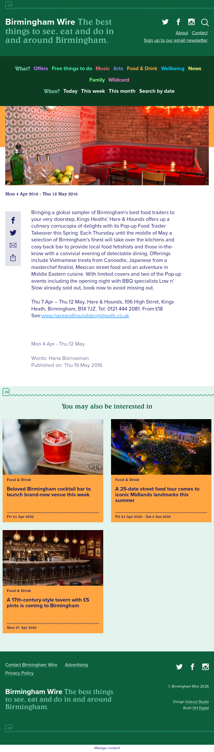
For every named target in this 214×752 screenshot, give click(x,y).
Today (70, 91)
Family (97, 80)
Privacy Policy (19, 673)
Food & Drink (142, 68)
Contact (199, 33)
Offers (41, 68)
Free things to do (72, 68)
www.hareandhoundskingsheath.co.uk (85, 316)
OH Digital (200, 708)
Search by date (157, 91)
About (182, 33)
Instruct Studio (197, 702)
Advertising (76, 665)
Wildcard (118, 80)
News (194, 68)
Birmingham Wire (40, 22)
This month (122, 91)
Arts (118, 68)
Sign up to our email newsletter (175, 40)
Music (103, 68)
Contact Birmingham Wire (31, 665)
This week (93, 91)
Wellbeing (173, 68)
